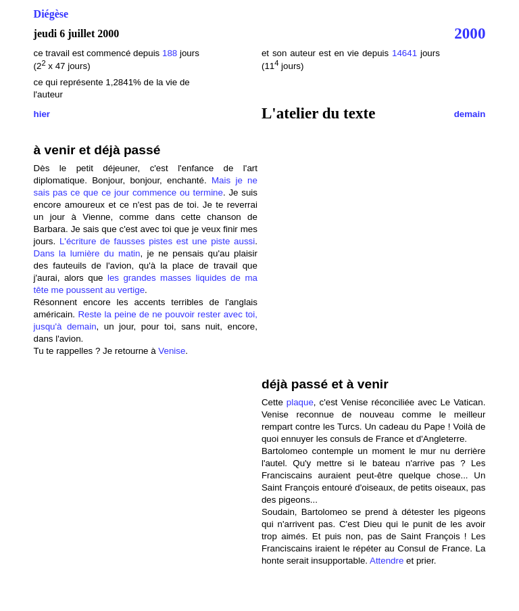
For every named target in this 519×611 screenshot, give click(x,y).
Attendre (386, 561)
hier (42, 114)
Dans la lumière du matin (87, 253)
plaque (300, 402)
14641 (404, 53)
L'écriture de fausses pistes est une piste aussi (157, 241)
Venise (171, 351)
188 (171, 53)
